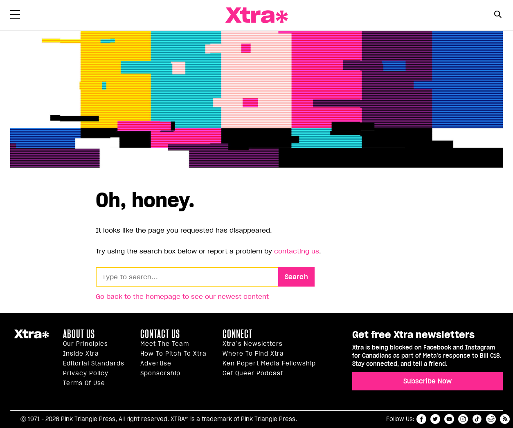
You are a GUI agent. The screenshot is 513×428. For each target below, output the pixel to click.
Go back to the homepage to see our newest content (182, 296)
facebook (421, 419)
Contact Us (160, 334)
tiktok (477, 419)
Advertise (155, 363)
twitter (435, 419)
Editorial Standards (93, 363)
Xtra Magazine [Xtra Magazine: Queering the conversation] (256, 15)
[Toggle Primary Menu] (15, 16)
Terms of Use (84, 383)
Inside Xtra (81, 353)
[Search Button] (498, 14)
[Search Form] (498, 15)
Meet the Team (164, 343)
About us (79, 334)
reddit (491, 419)
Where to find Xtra (253, 353)
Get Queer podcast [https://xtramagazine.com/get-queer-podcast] (253, 373)
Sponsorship (160, 373)
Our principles (85, 343)
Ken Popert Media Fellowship (269, 363)
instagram (463, 419)
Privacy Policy (85, 373)
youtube (449, 419)
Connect (237, 334)
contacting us (296, 251)
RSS (505, 419)
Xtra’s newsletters (253, 343)
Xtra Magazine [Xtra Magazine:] (31, 337)
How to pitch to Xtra (173, 353)
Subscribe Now (427, 381)
